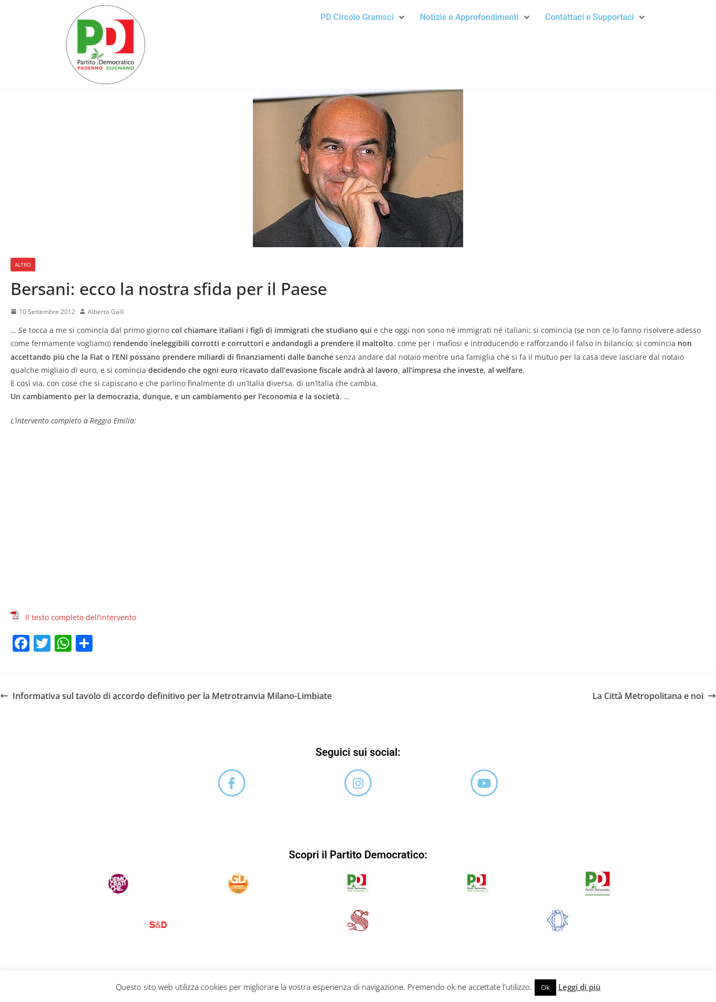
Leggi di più (579, 986)
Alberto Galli (106, 311)
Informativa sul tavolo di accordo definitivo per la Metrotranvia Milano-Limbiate (166, 696)
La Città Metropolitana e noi (654, 696)
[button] (362, 17)
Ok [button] (545, 987)
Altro (23, 264)
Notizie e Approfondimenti (474, 17)
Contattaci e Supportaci (595, 17)
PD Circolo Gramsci (362, 17)
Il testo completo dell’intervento (80, 617)
